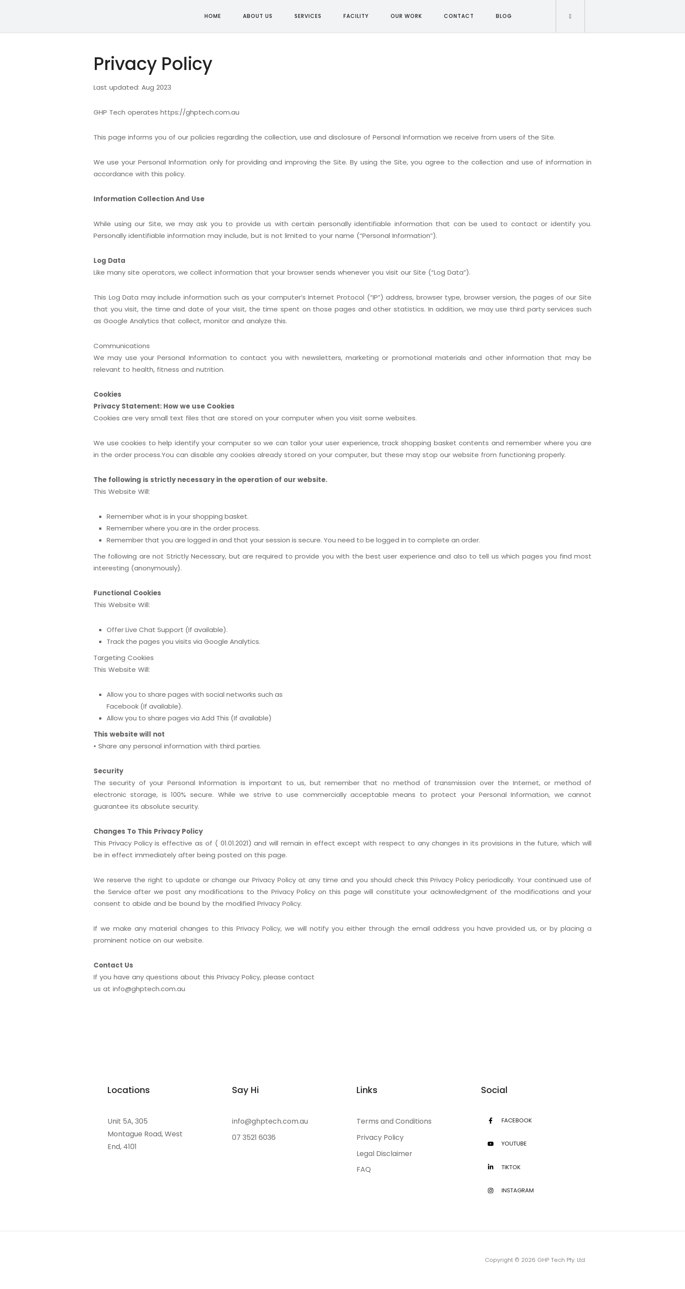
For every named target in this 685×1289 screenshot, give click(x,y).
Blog (504, 16)
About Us (258, 16)
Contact (459, 16)
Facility (356, 16)
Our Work (406, 16)
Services (308, 16)
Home (212, 16)
